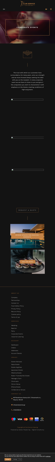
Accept (7, 459)
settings (48, 456)
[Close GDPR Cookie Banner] (20, 459)
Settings (15, 459)
